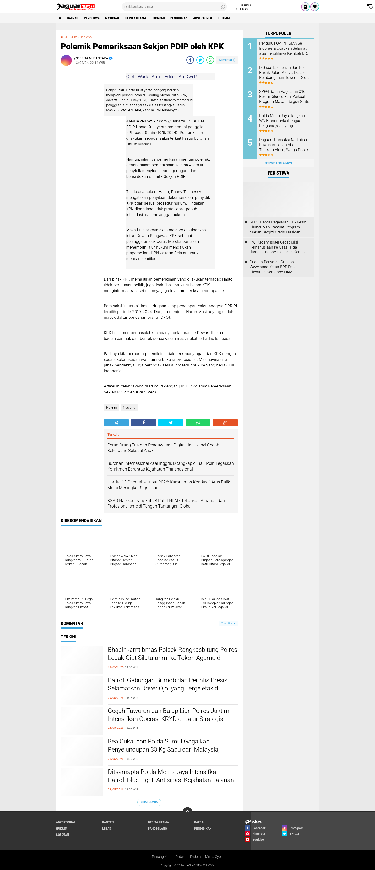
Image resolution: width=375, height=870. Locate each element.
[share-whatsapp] (210, 60)
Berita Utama (135, 18)
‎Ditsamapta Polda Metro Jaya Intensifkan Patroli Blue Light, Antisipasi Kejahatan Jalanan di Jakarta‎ (171, 780)
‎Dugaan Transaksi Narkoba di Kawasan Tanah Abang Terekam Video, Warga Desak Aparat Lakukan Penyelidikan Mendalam (284, 145)
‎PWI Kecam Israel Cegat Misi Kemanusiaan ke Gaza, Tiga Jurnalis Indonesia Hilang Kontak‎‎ (278, 247)
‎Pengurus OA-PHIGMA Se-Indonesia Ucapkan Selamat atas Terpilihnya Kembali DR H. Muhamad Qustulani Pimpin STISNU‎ (283, 48)
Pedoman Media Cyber (207, 857)
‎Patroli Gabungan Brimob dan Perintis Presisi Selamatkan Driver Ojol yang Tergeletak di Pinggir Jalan (168, 688)
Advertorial (203, 18)
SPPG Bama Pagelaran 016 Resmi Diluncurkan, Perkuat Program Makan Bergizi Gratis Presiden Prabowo (284, 96)
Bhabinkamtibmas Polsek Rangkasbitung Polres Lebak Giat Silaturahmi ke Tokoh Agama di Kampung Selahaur (172, 657)
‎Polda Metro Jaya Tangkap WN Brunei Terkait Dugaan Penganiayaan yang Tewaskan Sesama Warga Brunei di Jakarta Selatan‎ (282, 120)
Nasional (112, 18)
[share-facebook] (190, 60)
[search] (174, 6)
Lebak (106, 828)
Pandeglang (157, 828)
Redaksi (181, 857)
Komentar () (227, 60)
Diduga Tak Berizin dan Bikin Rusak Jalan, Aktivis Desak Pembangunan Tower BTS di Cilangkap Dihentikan (283, 72)
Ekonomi (158, 18)
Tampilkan (228, 623)
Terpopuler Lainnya (278, 163)
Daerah (72, 18)
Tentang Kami (162, 857)
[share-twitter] (200, 60)
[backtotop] (187, 812)
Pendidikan (179, 18)
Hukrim (224, 18)
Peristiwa (92, 18)
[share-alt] (116, 422)
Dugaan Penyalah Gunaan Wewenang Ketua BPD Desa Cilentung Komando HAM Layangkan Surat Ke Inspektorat (276, 267)
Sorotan (62, 835)
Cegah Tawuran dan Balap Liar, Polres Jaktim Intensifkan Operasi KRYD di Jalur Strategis (168, 714)
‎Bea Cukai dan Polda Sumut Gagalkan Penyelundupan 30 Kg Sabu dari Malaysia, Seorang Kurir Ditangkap (164, 749)
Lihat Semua (149, 802)
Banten (108, 822)
